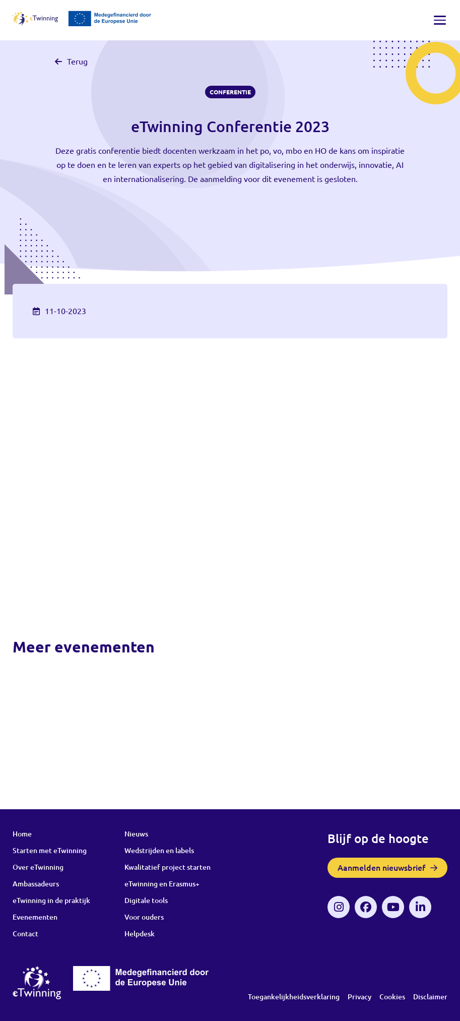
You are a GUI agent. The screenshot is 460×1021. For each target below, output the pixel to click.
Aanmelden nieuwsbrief (381, 867)
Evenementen (35, 917)
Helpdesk (139, 933)
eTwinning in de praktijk (51, 900)
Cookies (392, 996)
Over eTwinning (38, 867)
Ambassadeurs (36, 883)
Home (22, 833)
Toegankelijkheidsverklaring (294, 996)
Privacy (359, 996)
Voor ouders (144, 917)
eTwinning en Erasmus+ (162, 883)
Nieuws (136, 833)
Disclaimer (430, 996)
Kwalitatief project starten (167, 867)
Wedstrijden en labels (159, 850)
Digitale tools (146, 900)
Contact (25, 933)
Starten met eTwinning (50, 850)
